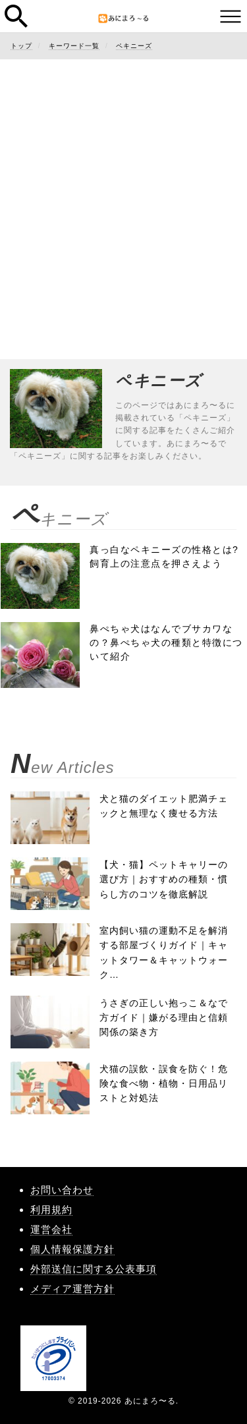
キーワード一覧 (74, 45)
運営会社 (51, 1229)
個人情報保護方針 (72, 1249)
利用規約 (51, 1209)
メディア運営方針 (72, 1288)
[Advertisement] (123, 196)
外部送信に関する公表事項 (93, 1268)
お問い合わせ (62, 1189)
